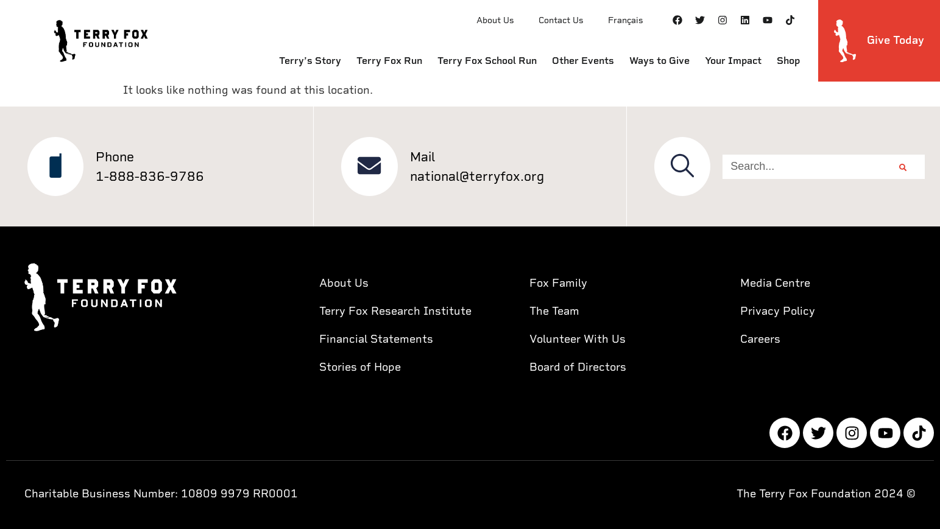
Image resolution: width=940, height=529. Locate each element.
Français (625, 20)
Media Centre (775, 282)
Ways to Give (659, 60)
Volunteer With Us (577, 338)
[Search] (903, 167)
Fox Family (558, 282)
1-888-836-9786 (151, 176)
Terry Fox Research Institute (395, 310)
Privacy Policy (777, 310)
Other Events (583, 60)
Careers (760, 338)
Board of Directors (577, 366)
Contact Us (561, 20)
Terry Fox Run (389, 60)
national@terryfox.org (478, 176)
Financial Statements (376, 338)
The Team (554, 310)
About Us (495, 20)
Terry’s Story (310, 60)
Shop (788, 60)
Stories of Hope (360, 366)
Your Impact (733, 60)
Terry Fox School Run (487, 60)
